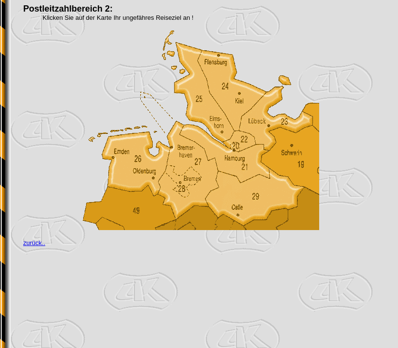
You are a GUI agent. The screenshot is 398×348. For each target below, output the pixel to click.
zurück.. (34, 242)
